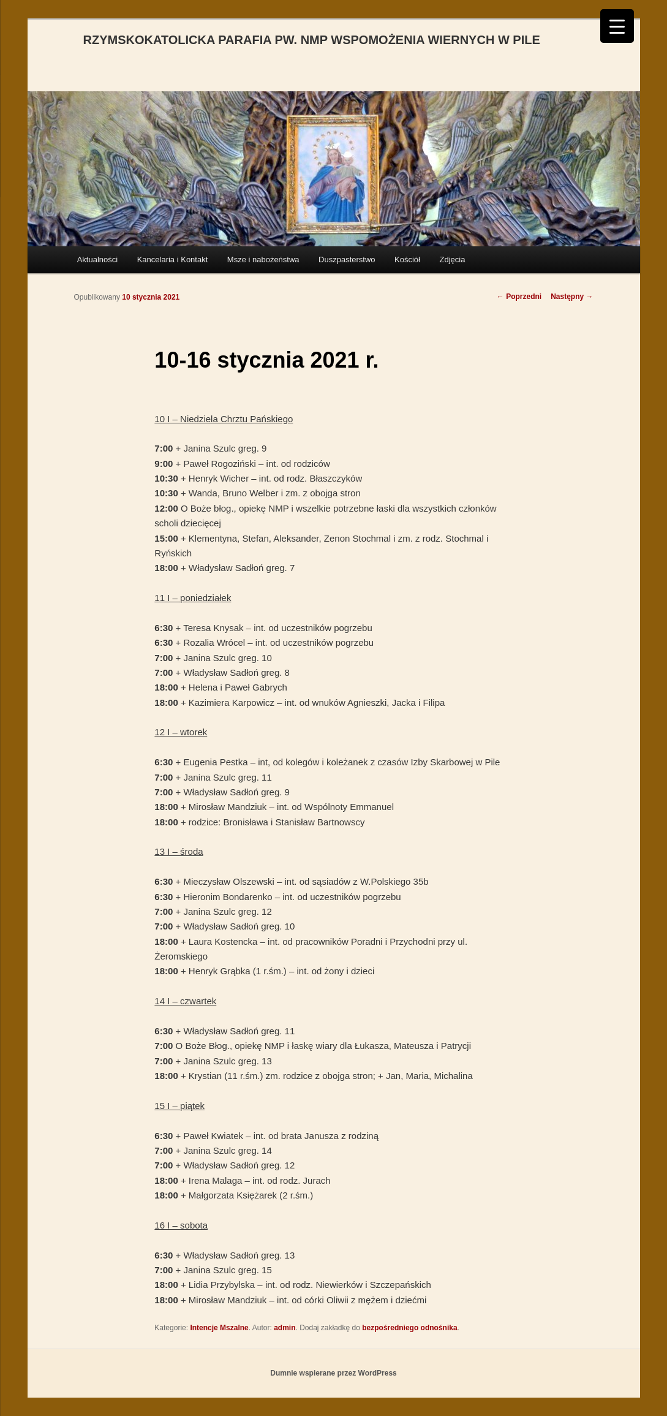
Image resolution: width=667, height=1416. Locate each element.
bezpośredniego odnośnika (409, 1327)
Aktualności (97, 259)
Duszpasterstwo (346, 259)
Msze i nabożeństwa (263, 259)
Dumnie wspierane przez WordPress (333, 1373)
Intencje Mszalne (219, 1327)
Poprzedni (519, 296)
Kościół (407, 259)
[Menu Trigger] (617, 26)
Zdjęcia (452, 259)
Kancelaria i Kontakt (172, 259)
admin (284, 1327)
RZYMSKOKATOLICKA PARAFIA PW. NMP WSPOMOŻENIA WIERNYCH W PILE (311, 40)
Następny (572, 296)
